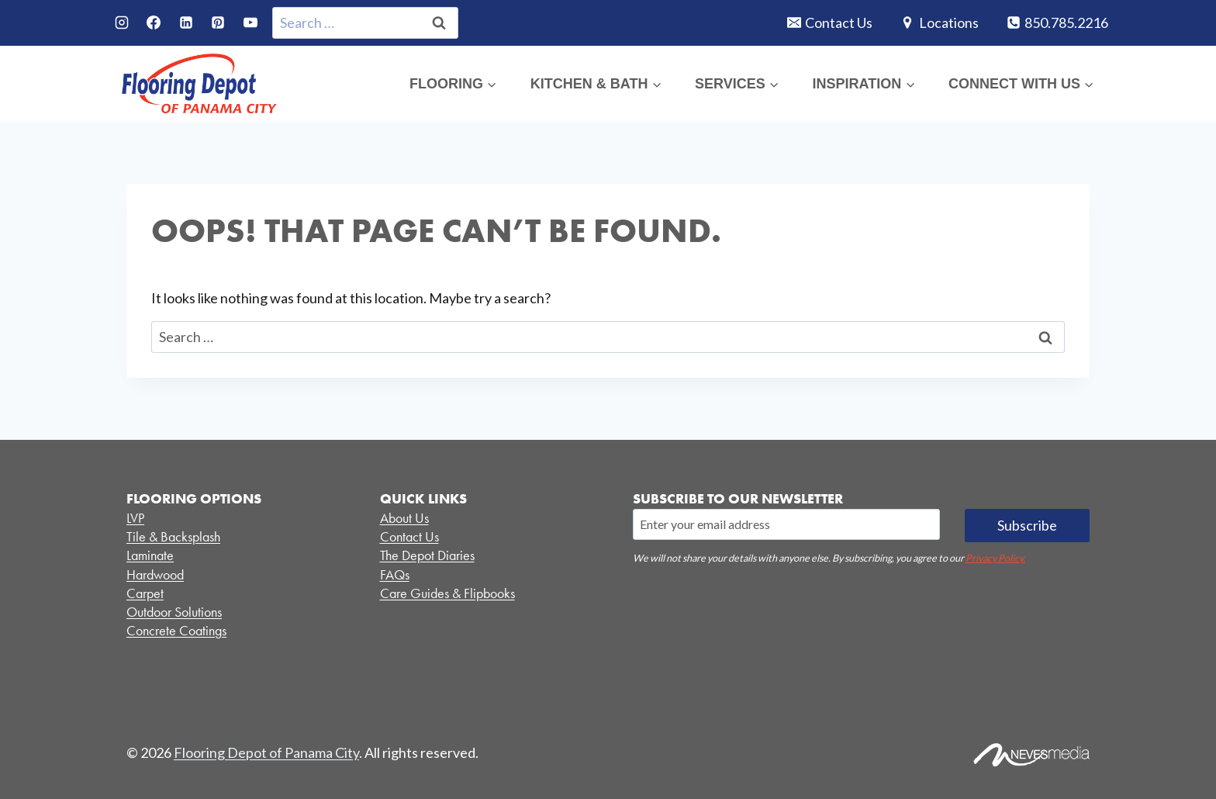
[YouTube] (250, 22)
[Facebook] (154, 22)
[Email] (786, 524)
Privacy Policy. (995, 558)
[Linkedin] (186, 22)
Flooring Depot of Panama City (266, 752)
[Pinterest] (218, 22)
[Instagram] (122, 22)
